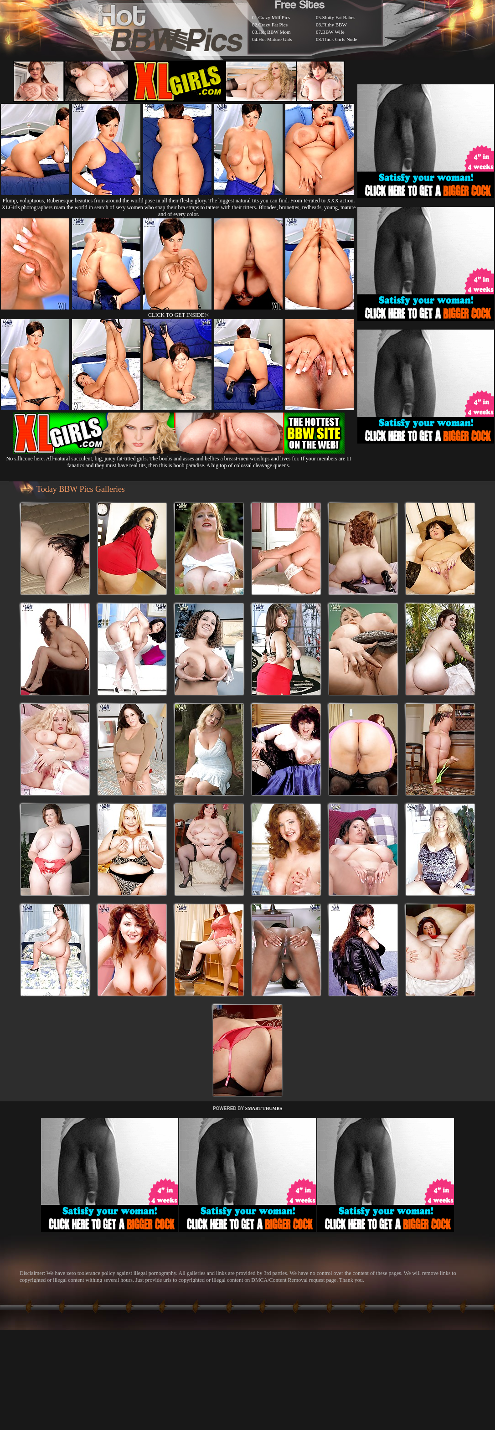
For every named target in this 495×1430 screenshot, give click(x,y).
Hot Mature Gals (275, 39)
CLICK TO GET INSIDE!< (178, 315)
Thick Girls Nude (339, 39)
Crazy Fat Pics (273, 24)
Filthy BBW (334, 24)
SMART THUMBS (263, 1108)
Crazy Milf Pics (274, 17)
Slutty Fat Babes (339, 17)
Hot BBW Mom (274, 32)
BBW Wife (333, 32)
